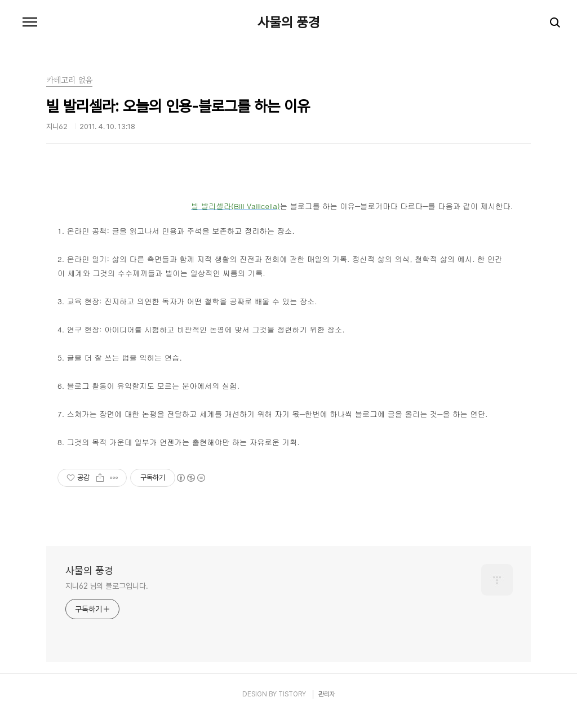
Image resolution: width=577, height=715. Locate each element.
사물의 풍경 (289, 22)
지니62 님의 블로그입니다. (106, 585)
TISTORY (292, 694)
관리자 (326, 694)
